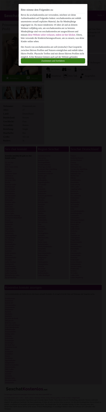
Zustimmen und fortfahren (53, 61)
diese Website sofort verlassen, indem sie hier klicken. (52, 35)
